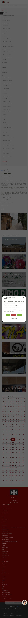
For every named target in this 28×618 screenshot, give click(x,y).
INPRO (16, 318)
